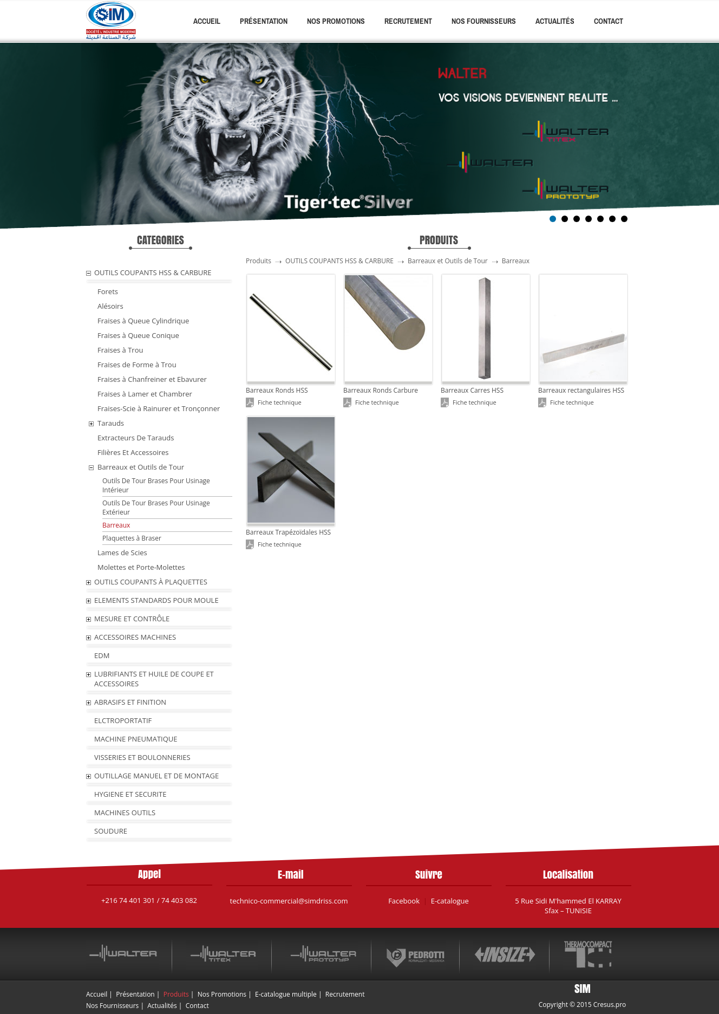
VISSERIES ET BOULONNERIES (142, 757)
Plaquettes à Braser (131, 538)
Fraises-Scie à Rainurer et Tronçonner (158, 408)
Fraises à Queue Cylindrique (143, 321)
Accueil (206, 21)
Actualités (554, 21)
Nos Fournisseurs (484, 21)
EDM (101, 655)
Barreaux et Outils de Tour (140, 467)
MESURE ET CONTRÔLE (131, 618)
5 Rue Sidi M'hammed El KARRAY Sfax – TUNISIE (568, 905)
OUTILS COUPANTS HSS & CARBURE (153, 272)
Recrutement (408, 21)
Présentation (263, 21)
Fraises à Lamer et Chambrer (144, 394)
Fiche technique (280, 402)
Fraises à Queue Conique (138, 335)
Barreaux (116, 525)
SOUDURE (110, 831)
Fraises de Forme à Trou (137, 364)
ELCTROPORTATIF (123, 720)
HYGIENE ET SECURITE (130, 794)
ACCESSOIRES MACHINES (135, 637)
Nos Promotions (336, 21)
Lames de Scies (122, 552)
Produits (176, 994)
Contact (608, 21)
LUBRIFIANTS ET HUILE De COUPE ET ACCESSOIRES (154, 678)
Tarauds (110, 423)
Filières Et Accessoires (133, 452)
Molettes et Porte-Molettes (141, 567)
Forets (107, 291)
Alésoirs (110, 306)
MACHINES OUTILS (124, 812)
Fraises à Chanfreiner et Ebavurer (152, 379)
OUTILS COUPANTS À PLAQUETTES (150, 582)
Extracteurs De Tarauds (135, 438)
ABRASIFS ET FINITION (130, 702)
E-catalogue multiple (286, 994)
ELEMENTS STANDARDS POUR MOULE (156, 600)
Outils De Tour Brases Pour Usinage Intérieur (156, 485)
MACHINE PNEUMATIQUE (136, 739)
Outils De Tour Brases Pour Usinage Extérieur (156, 507)
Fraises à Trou (120, 350)
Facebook (404, 901)
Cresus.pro (609, 1004)
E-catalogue (450, 901)
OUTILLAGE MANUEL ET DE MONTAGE (156, 776)
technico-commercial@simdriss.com (289, 901)
